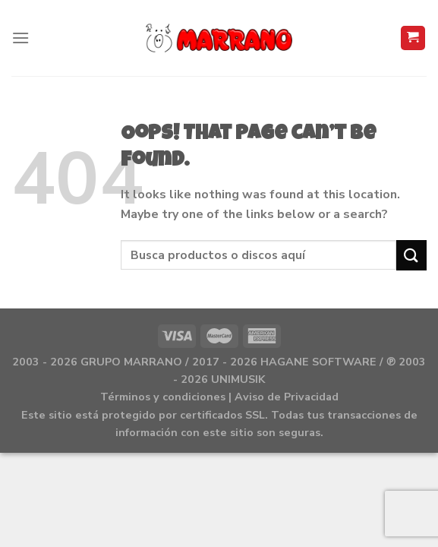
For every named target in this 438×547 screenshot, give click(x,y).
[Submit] (411, 255)
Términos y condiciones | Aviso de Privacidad (219, 396)
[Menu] (20, 37)
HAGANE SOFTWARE (318, 361)
